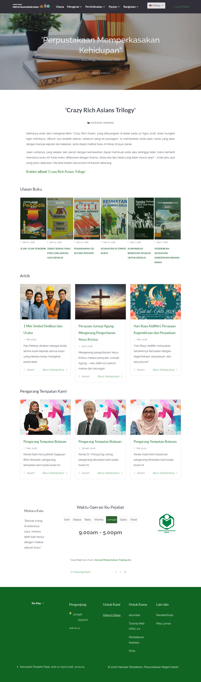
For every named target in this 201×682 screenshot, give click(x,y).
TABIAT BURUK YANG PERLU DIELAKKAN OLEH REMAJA (59, 253)
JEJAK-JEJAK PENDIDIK (33, 248)
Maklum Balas (112, 615)
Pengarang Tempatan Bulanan (44, 441)
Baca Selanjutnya (54, 369)
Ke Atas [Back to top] (38, 603)
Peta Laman (163, 623)
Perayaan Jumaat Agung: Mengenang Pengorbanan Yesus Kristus (97, 332)
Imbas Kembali (100, 73)
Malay (155, 5)
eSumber (134, 615)
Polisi (170, 615)
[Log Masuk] (181, 7)
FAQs (132, 651)
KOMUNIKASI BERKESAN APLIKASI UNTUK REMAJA (139, 253)
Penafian (161, 615)
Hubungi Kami (80, 572)
